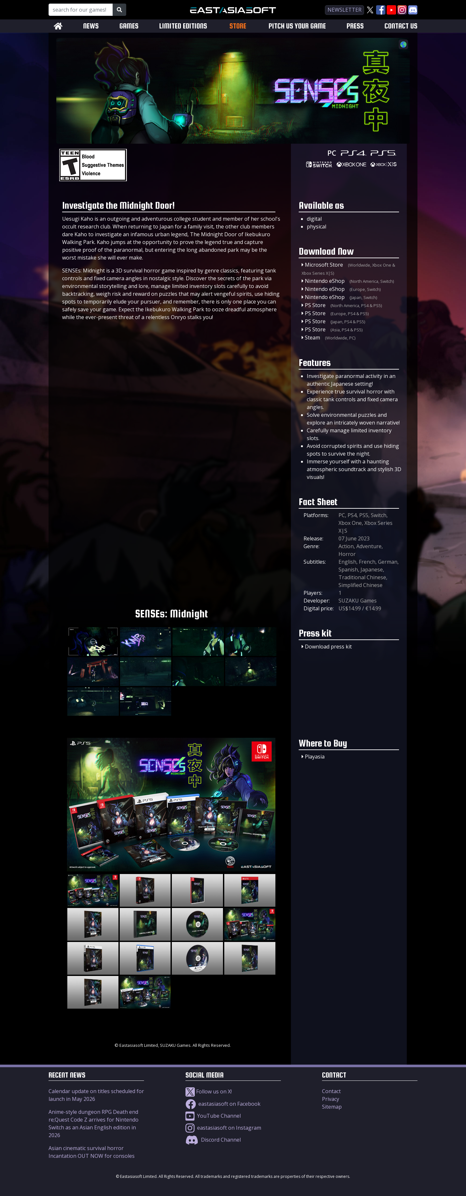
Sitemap (332, 1106)
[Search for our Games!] (81, 10)
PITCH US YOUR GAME (297, 26)
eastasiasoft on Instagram (223, 1127)
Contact (331, 1091)
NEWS (91, 26)
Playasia (315, 756)
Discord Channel (213, 1139)
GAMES (129, 26)
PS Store (315, 305)
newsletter (344, 9)
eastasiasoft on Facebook (223, 1103)
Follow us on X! (208, 1091)
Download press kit (328, 646)
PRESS (355, 26)
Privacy (330, 1098)
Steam (312, 337)
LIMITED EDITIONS (183, 26)
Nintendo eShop (325, 280)
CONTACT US (400, 26)
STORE (237, 26)
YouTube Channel (213, 1115)
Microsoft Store (324, 264)
